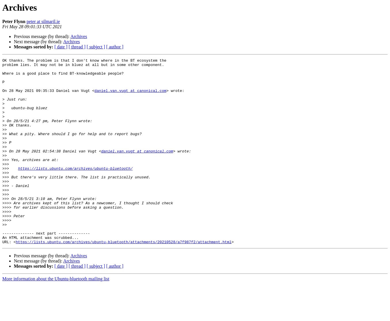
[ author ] (115, 46)
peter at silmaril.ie (43, 21)
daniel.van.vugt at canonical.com (130, 97)
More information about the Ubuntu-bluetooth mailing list (55, 316)
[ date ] (60, 46)
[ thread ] (77, 46)
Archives (78, 36)
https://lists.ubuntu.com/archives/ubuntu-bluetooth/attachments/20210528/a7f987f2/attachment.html (124, 279)
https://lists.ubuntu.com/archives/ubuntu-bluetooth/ (75, 190)
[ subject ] (96, 46)
